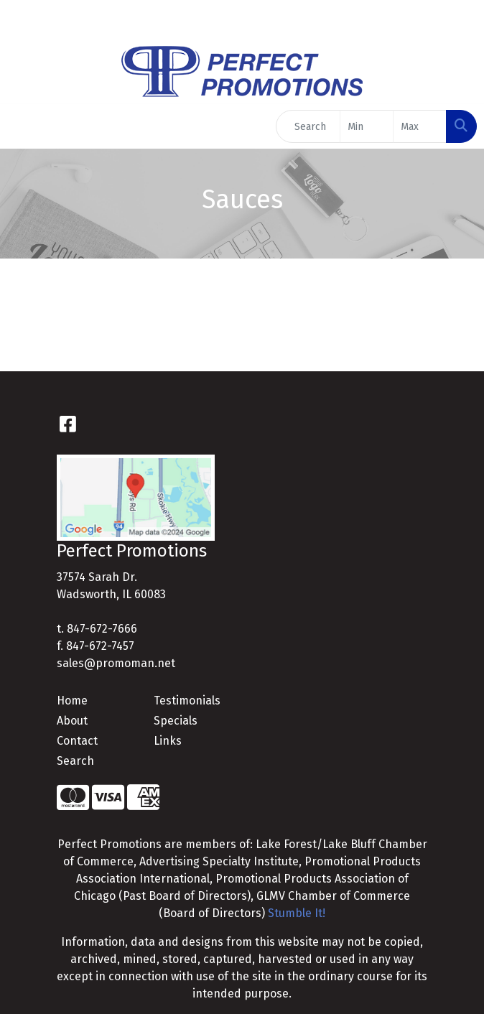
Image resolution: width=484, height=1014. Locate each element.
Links (168, 741)
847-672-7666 (102, 629)
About (72, 720)
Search (75, 761)
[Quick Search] (308, 126)
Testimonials (187, 700)
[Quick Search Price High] (420, 126)
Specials (175, 720)
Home (72, 700)
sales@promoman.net (116, 663)
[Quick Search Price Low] (367, 126)
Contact (77, 741)
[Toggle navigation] (22, 126)
